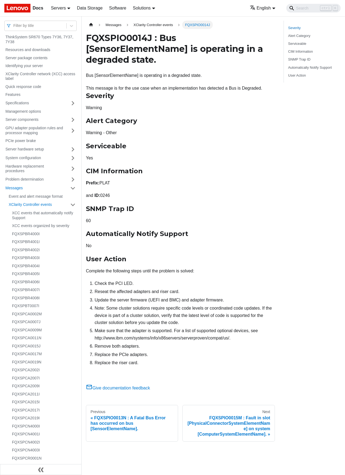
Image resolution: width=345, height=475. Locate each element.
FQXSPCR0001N (27, 458)
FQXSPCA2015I (26, 402)
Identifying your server (24, 66)
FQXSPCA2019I (26, 418)
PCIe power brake (20, 141)
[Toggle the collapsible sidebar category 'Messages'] (73, 188)
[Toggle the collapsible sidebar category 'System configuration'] (73, 158)
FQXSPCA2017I (26, 410)
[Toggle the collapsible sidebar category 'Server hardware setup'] (73, 149)
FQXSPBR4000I (26, 234)
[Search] (313, 8)
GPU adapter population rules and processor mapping (34, 130)
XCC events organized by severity (40, 226)
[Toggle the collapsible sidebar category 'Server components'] (73, 119)
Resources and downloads (27, 50)
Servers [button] (58, 8)
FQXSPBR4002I (26, 250)
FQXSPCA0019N (26, 362)
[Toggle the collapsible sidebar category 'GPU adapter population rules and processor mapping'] (73, 130)
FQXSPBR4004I (26, 266)
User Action (297, 75)
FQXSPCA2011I (26, 394)
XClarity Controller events (30, 204)
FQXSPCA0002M (27, 314)
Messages (14, 188)
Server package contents (26, 58)
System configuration (23, 158)
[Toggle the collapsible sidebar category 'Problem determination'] (73, 179)
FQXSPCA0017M (27, 354)
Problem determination (24, 179)
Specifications (17, 103)
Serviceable (297, 44)
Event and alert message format (36, 196)
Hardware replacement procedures (24, 168)
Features (12, 94)
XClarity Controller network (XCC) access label (40, 76)
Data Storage (89, 8)
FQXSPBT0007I (25, 306)
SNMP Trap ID (299, 59)
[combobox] (13, 26)
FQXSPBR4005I (26, 274)
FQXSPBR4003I (26, 258)
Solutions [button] (142, 8)
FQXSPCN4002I (26, 442)
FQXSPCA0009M (27, 330)
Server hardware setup (24, 149)
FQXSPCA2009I (26, 386)
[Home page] (91, 25)
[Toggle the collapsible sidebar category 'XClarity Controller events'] (73, 204)
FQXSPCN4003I (26, 450)
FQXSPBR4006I (26, 282)
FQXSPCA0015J (26, 346)
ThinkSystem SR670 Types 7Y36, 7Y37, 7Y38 (39, 39)
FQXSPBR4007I (26, 290)
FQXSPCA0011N (26, 338)
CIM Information (300, 51)
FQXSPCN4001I (26, 434)
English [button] (260, 8)
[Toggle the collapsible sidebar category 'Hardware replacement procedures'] (73, 168)
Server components (21, 119)
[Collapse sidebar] (41, 469)
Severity (294, 28)
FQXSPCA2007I (26, 378)
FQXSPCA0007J (26, 322)
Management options (23, 111)
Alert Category (299, 36)
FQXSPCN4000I (26, 426)
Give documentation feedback (118, 388)
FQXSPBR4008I (26, 298)
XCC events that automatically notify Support (42, 215)
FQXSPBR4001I (26, 242)
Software (117, 8)
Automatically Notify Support (310, 67)
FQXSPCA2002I (26, 370)
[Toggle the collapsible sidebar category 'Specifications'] (73, 103)
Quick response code (23, 86)
